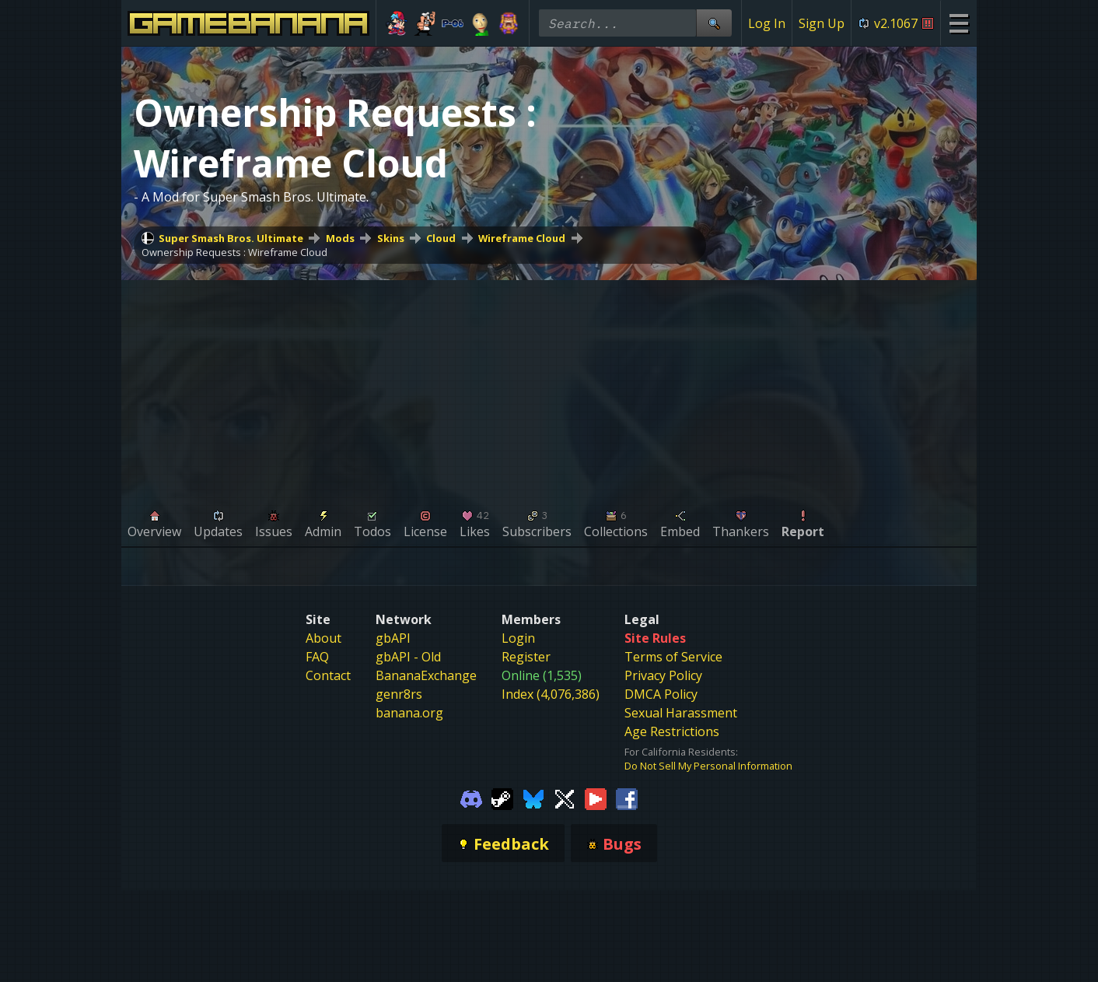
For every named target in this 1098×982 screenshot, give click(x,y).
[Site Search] (714, 23)
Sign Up (821, 23)
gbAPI (393, 638)
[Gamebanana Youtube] (595, 797)
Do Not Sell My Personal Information (708, 766)
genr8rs (399, 694)
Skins (390, 238)
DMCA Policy (661, 694)
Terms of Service (673, 656)
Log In (766, 23)
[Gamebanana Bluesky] (533, 797)
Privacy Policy (663, 675)
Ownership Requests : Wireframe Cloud (234, 252)
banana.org (409, 712)
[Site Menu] (958, 23)
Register (526, 656)
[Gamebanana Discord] (471, 797)
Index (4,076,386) (551, 694)
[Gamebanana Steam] (502, 797)
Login (518, 638)
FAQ (317, 656)
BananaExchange (426, 675)
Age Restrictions (671, 731)
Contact (328, 675)
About (323, 638)
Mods (340, 238)
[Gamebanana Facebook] (626, 797)
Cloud (441, 238)
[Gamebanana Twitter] (564, 797)
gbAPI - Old (408, 656)
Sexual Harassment (680, 712)
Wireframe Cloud (521, 238)
